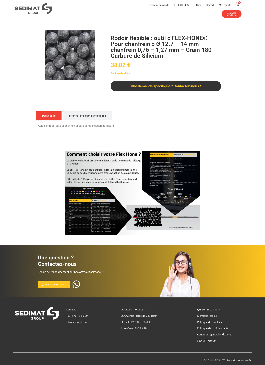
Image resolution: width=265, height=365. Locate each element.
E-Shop (197, 5)
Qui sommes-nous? (208, 309)
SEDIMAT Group (206, 340)
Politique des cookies (209, 322)
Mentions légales (207, 316)
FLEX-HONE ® (181, 5)
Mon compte (225, 5)
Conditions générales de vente (214, 334)
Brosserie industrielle (159, 5)
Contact (210, 5)
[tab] (49, 115)
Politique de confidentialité (212, 328)
